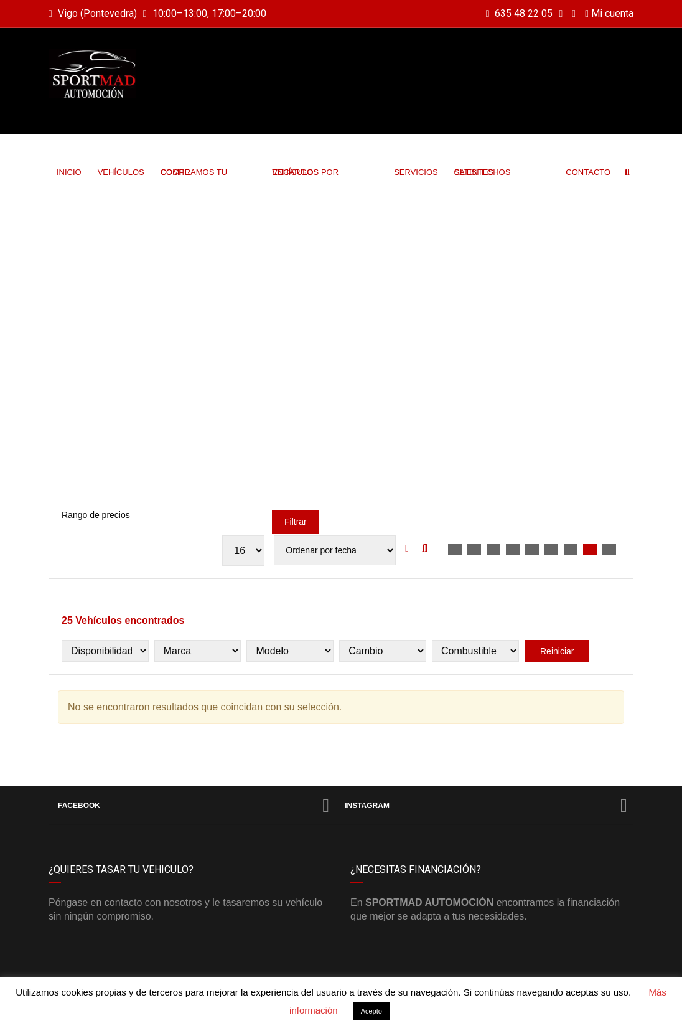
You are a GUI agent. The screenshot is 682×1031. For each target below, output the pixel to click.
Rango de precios (96, 515)
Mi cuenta (609, 13)
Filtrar (295, 522)
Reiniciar (557, 651)
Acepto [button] (371, 1011)
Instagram (486, 805)
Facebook (193, 805)
